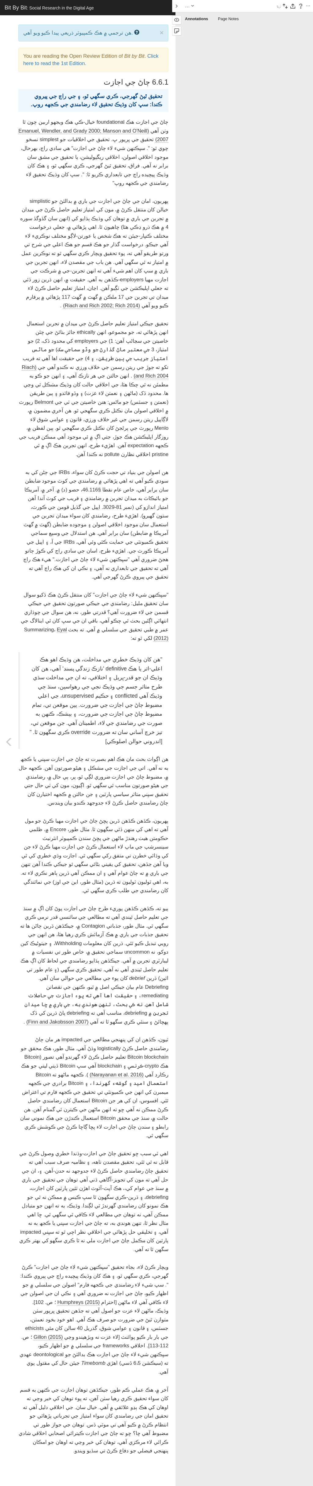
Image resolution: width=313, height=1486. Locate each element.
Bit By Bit (49, 8)
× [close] (162, 32)
